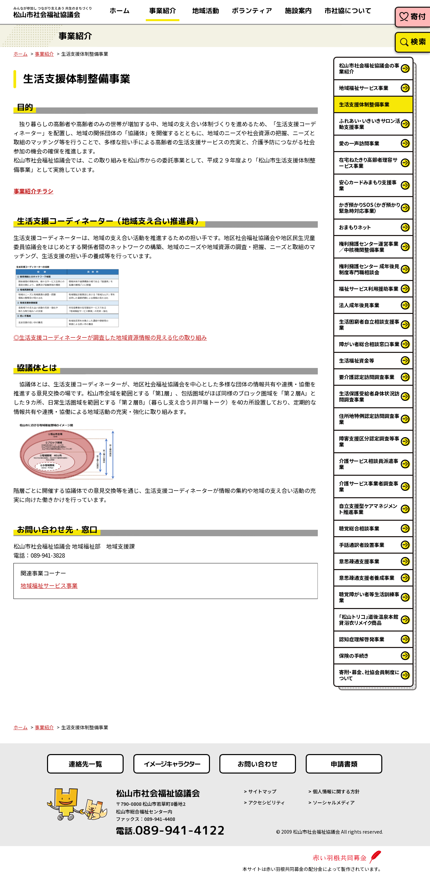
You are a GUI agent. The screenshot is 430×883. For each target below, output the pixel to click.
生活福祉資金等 (356, 360)
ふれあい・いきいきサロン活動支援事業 (369, 123)
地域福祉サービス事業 (49, 585)
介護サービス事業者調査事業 (368, 486)
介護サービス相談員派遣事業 (368, 463)
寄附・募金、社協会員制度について (369, 675)
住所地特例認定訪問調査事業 (369, 418)
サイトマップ (262, 791)
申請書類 (344, 764)
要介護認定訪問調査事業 (366, 376)
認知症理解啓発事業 (361, 639)
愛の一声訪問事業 (359, 143)
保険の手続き (354, 655)
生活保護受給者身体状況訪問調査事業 (369, 396)
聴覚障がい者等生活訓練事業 (369, 597)
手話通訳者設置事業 (361, 544)
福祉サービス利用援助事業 (368, 288)
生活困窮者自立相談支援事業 (369, 324)
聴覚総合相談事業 (359, 528)
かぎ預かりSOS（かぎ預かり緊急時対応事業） (369, 207)
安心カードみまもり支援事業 (368, 185)
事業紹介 (44, 53)
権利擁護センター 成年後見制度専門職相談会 (369, 269)
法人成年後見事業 (359, 305)
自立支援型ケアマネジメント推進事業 (368, 508)
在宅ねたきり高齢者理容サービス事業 (368, 162)
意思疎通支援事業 (359, 561)
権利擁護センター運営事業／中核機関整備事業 (368, 246)
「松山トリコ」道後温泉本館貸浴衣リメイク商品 (368, 619)
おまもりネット (355, 227)
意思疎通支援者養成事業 (366, 577)
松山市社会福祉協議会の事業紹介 (369, 68)
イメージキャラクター (171, 764)
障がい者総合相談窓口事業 (369, 343)
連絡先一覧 (85, 764)
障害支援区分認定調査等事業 (369, 441)
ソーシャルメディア (334, 802)
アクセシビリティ (266, 802)
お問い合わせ (258, 764)
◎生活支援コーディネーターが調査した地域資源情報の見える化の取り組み (110, 337)
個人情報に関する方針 (336, 791)
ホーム (20, 53)
